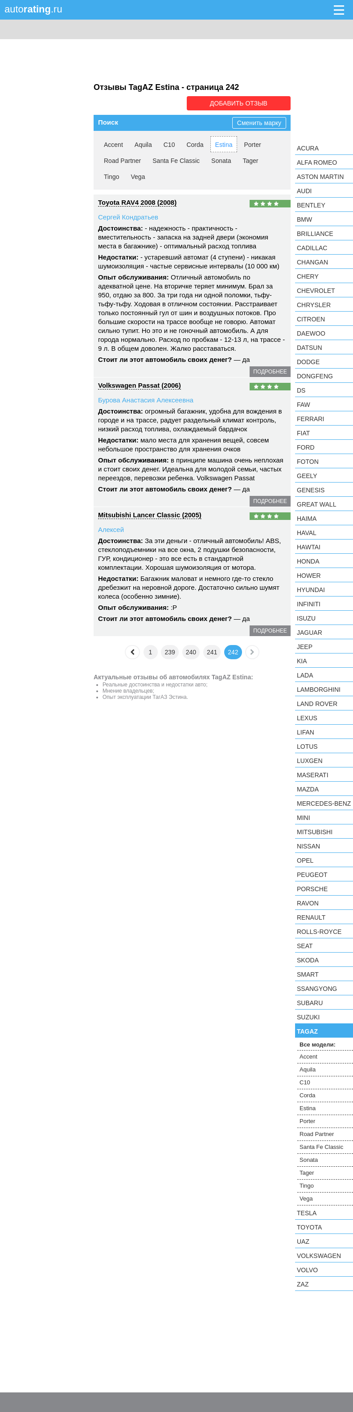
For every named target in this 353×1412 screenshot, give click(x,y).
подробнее (270, 372)
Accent (113, 144)
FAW (303, 404)
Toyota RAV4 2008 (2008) (137, 202)
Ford (306, 447)
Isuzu (306, 618)
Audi (304, 191)
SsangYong (317, 988)
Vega (138, 176)
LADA (305, 675)
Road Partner (122, 160)
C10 (169, 144)
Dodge (308, 361)
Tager (250, 160)
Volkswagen (319, 1255)
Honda (308, 561)
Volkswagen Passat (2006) (139, 385)
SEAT (305, 945)
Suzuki (308, 1017)
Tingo (111, 176)
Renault (311, 917)
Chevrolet (316, 290)
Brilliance (315, 233)
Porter (252, 144)
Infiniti (308, 604)
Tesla (306, 1213)
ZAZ (302, 1284)
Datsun (309, 347)
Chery (308, 276)
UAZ (303, 1241)
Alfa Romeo (317, 162)
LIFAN (305, 732)
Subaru (310, 1002)
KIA (302, 661)
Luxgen (310, 760)
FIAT (303, 433)
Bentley (311, 205)
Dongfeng (315, 376)
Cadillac (312, 248)
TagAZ (307, 1031)
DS (301, 390)
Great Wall (316, 504)
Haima (306, 518)
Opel (305, 860)
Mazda (308, 789)
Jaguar (309, 632)
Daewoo (311, 333)
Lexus (307, 718)
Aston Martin (320, 176)
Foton (308, 461)
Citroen (311, 319)
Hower (309, 575)
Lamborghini (319, 689)
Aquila (143, 144)
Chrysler (314, 304)
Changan (312, 262)
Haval (306, 532)
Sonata (221, 160)
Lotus (307, 746)
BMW (304, 219)
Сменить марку (259, 122)
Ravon (308, 903)
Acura (308, 148)
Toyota (309, 1227)
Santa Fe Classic (176, 160)
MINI (303, 817)
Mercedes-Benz (324, 803)
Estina (224, 144)
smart (308, 974)
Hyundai (311, 589)
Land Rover (317, 703)
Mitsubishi (314, 832)
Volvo (307, 1270)
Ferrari (310, 418)
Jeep (304, 646)
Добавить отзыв (240, 103)
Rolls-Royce (319, 931)
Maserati (312, 775)
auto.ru (33, 9)
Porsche (312, 889)
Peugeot (312, 874)
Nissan (308, 846)
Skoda (308, 960)
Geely (307, 475)
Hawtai (308, 547)
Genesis (310, 490)
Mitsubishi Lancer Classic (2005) (149, 515)
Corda (194, 144)
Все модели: (318, 1044)
